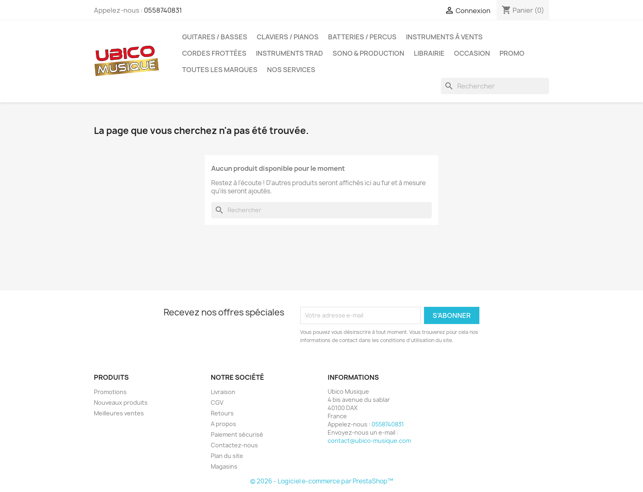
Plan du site (227, 456)
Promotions (110, 392)
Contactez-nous (234, 445)
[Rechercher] (495, 86)
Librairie (429, 53)
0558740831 (163, 10)
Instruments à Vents (444, 36)
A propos (223, 424)
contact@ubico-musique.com (369, 440)
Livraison (223, 392)
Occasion (472, 53)
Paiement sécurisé (237, 434)
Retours (222, 413)
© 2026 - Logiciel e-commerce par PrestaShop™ (321, 481)
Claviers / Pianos (288, 36)
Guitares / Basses (214, 36)
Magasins (224, 466)
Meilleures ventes (119, 413)
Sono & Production (368, 53)
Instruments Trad (289, 53)
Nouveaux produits (121, 402)
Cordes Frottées (214, 53)
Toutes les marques (220, 69)
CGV (217, 402)
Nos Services (291, 69)
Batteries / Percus (362, 36)
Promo (511, 53)
